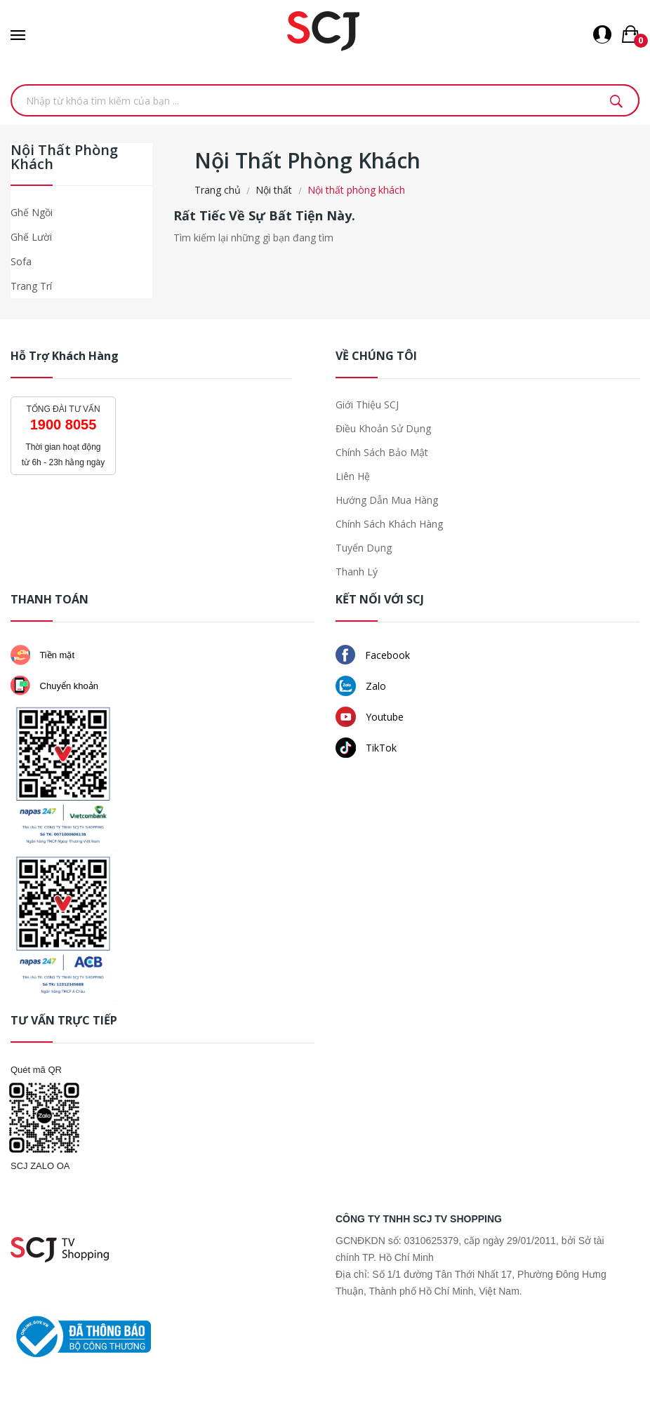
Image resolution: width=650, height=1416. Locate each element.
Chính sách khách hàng (389, 523)
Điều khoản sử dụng (383, 428)
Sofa (21, 261)
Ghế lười (31, 236)
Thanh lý (357, 571)
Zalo (361, 686)
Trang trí (31, 286)
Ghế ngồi (32, 212)
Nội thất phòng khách (64, 158)
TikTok (366, 747)
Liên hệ (353, 476)
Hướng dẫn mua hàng (387, 500)
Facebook (373, 654)
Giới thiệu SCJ (367, 404)
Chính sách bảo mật (382, 452)
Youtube (370, 717)
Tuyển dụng (364, 547)
